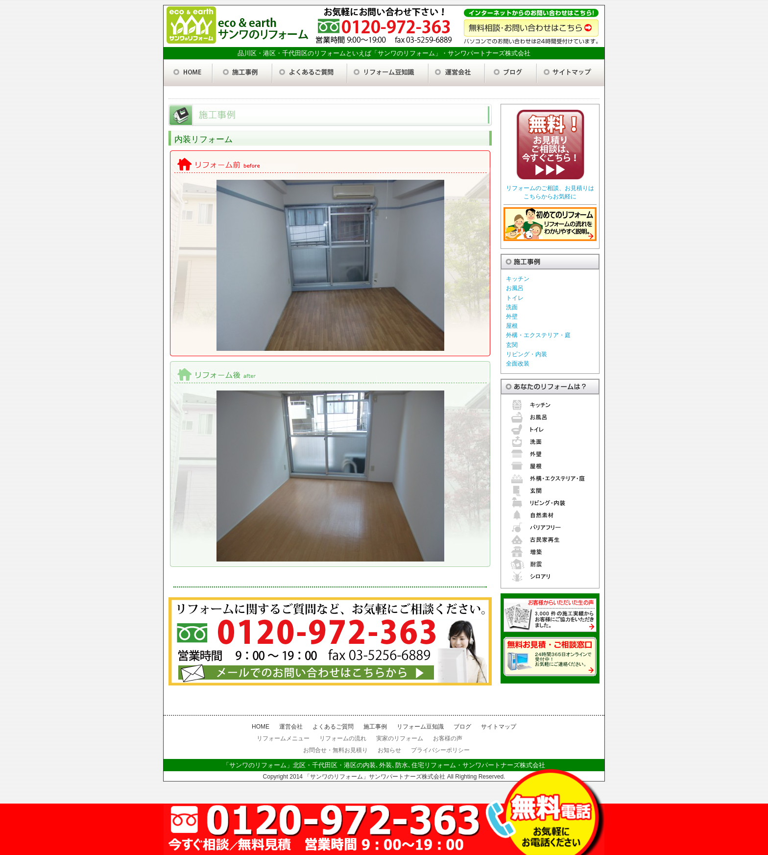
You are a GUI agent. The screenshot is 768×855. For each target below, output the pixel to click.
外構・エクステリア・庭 (538, 335)
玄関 (512, 345)
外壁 (512, 316)
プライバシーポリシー (440, 750)
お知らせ (389, 750)
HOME (260, 726)
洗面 (512, 307)
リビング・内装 (526, 354)
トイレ (515, 297)
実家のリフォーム (399, 738)
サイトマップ (498, 726)
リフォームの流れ (342, 738)
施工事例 (375, 726)
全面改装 (517, 363)
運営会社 (291, 726)
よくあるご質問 (333, 726)
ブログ (462, 726)
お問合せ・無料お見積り (335, 750)
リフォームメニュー (283, 738)
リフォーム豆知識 (420, 726)
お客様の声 (447, 738)
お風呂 (515, 288)
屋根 (512, 325)
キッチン (517, 278)
